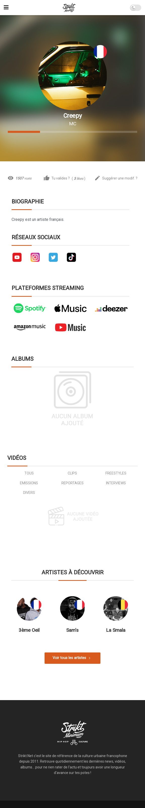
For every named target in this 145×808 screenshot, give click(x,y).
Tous (29, 473)
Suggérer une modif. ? (115, 178)
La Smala (115, 630)
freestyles (115, 473)
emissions (29, 483)
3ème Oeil (29, 630)
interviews (116, 483)
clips (72, 473)
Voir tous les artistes (69, 658)
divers (29, 493)
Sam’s (72, 630)
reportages (72, 483)
